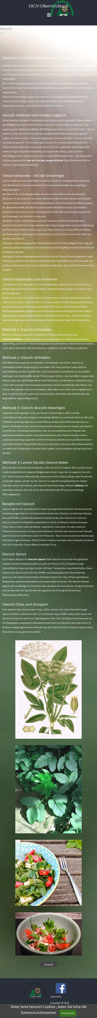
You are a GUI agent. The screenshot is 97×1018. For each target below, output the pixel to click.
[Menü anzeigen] (49, 15)
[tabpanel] (48, 344)
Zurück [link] (48, 964)
